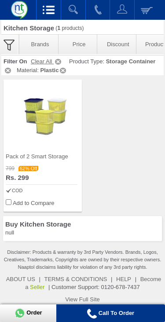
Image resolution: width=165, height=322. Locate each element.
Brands (40, 44)
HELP (123, 279)
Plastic (53, 70)
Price (79, 44)
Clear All (46, 61)
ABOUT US (20, 279)
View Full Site (82, 299)
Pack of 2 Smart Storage (37, 156)
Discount (118, 44)
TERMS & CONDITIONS (75, 279)
